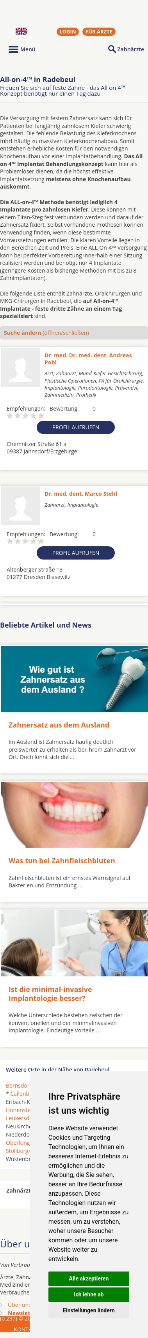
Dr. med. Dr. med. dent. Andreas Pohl (88, 359)
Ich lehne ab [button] (88, 1294)
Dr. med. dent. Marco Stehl (81, 493)
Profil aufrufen (76, 427)
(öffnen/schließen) (46, 332)
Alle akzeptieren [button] (89, 1278)
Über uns (19, 1304)
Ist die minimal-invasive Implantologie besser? (50, 994)
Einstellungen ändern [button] (89, 1310)
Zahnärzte (131, 49)
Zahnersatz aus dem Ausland (59, 724)
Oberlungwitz (23, 1142)
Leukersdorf (21, 1118)
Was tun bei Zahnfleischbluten (62, 860)
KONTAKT (26, 1329)
